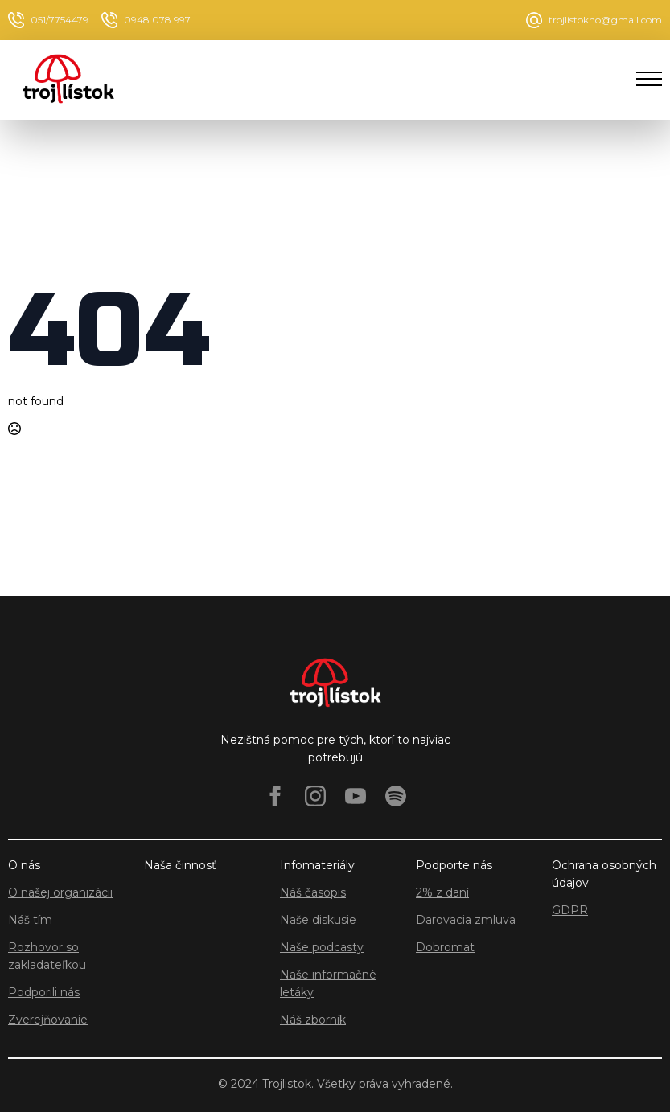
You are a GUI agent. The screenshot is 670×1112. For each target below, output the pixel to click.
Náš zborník (313, 1019)
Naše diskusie (318, 920)
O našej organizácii (60, 892)
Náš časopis (313, 892)
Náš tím (30, 920)
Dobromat (445, 947)
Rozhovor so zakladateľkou (47, 956)
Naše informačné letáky (328, 983)
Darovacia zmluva (466, 920)
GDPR (570, 910)
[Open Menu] (649, 79)
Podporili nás (44, 992)
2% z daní (442, 892)
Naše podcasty (322, 947)
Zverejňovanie (48, 1019)
